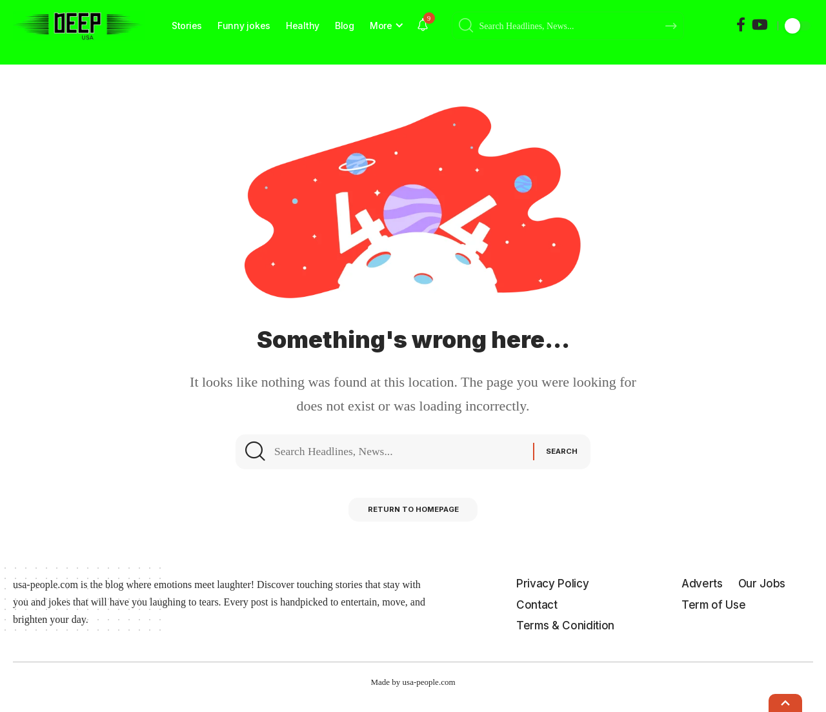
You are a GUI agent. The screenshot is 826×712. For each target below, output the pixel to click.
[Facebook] (741, 25)
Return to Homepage (413, 520)
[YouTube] (760, 25)
